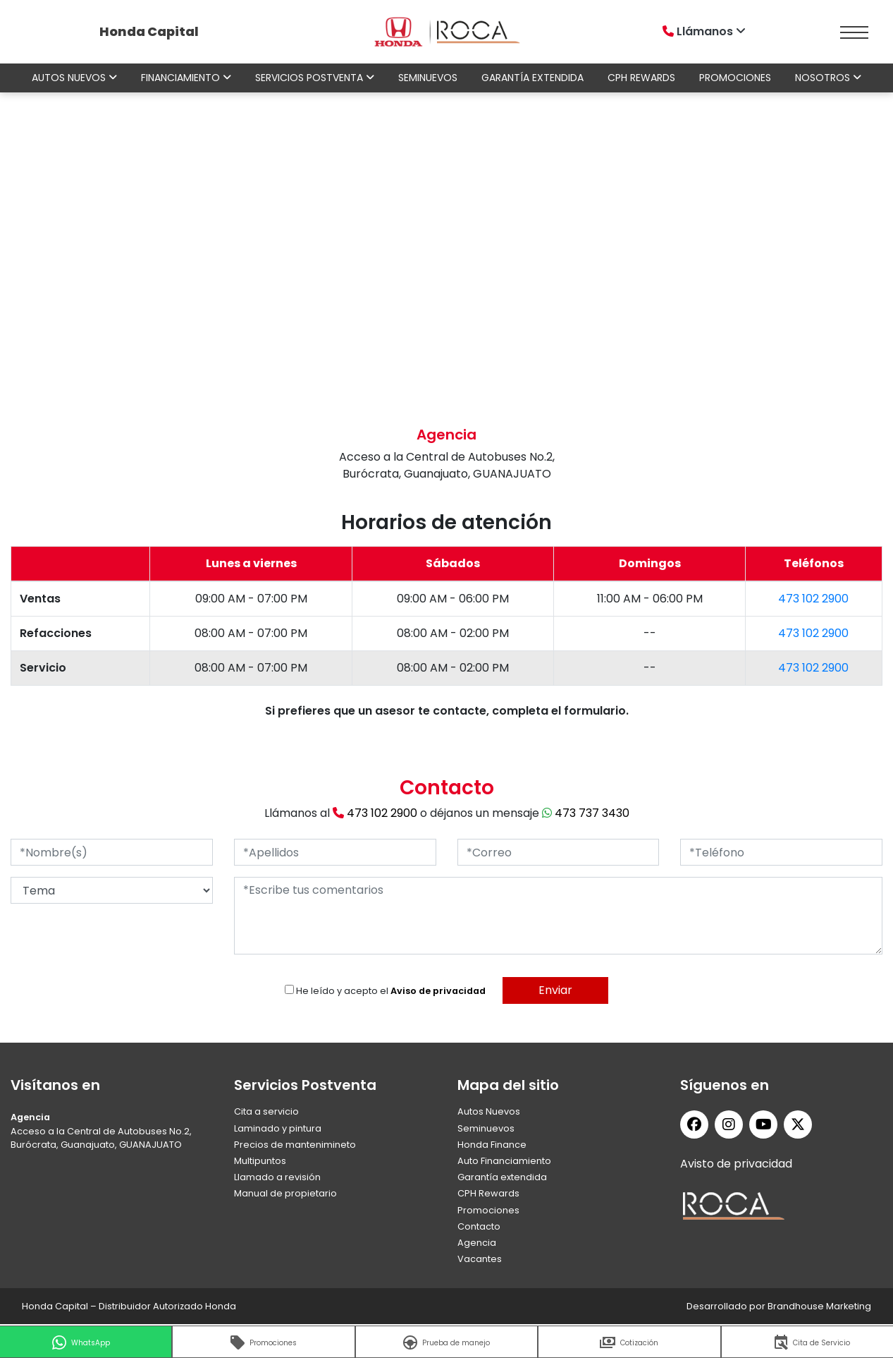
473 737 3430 (585, 813)
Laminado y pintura (277, 1128)
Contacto (478, 1226)
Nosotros (828, 78)
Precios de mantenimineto (295, 1145)
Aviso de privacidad (438, 991)
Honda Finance (491, 1145)
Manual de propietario (285, 1193)
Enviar (555, 990)
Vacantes (479, 1259)
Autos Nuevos (488, 1111)
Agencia (476, 1243)
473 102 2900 (813, 598)
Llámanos (706, 31)
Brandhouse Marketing (819, 1306)
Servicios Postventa (314, 78)
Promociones (735, 78)
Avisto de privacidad (736, 1164)
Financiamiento (186, 78)
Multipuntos (260, 1161)
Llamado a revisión (277, 1177)
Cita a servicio (266, 1111)
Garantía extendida (532, 78)
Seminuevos (427, 78)
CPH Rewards (641, 78)
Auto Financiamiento (504, 1161)
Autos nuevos (74, 78)
